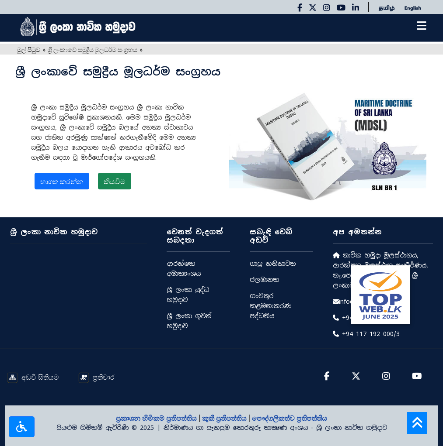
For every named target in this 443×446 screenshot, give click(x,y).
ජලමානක (264, 280)
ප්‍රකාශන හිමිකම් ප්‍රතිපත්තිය (157, 417)
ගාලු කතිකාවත (273, 264)
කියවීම (115, 181)
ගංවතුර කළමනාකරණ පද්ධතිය (270, 306)
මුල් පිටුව (28, 49)
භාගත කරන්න (62, 181)
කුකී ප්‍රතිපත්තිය (225, 417)
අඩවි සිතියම (33, 376)
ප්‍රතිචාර (96, 376)
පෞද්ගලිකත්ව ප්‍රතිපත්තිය (289, 417)
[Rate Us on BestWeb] (380, 293)
